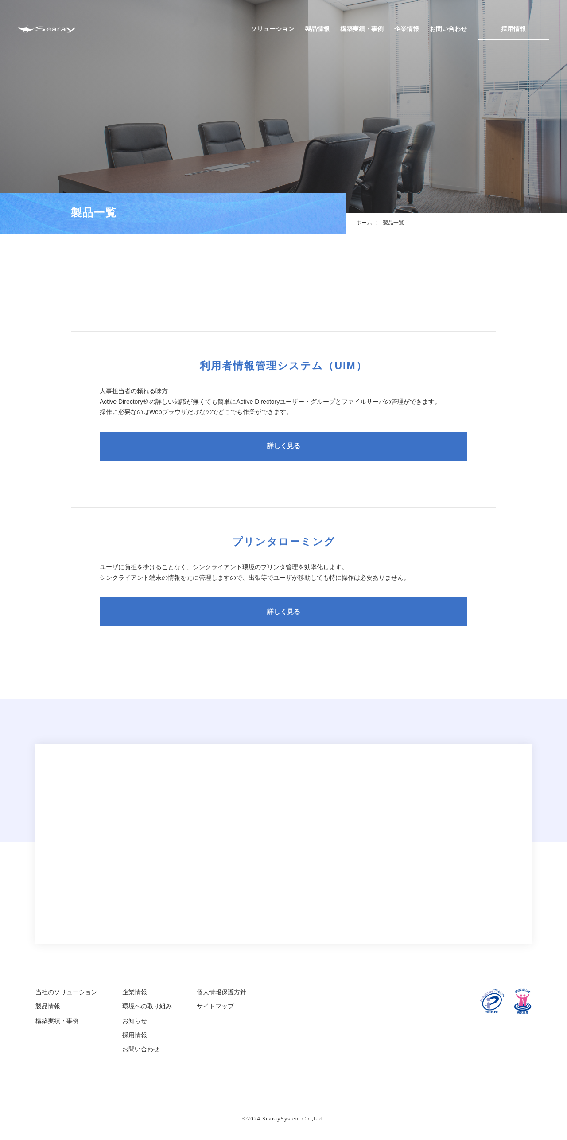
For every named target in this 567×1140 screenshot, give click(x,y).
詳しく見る (283, 445)
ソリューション (272, 28)
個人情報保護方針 (221, 992)
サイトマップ (215, 1006)
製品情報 (317, 28)
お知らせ (134, 1020)
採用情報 (513, 28)
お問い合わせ (448, 28)
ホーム (365, 222)
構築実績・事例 (362, 28)
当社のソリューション (66, 992)
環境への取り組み (147, 1006)
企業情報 (406, 28)
